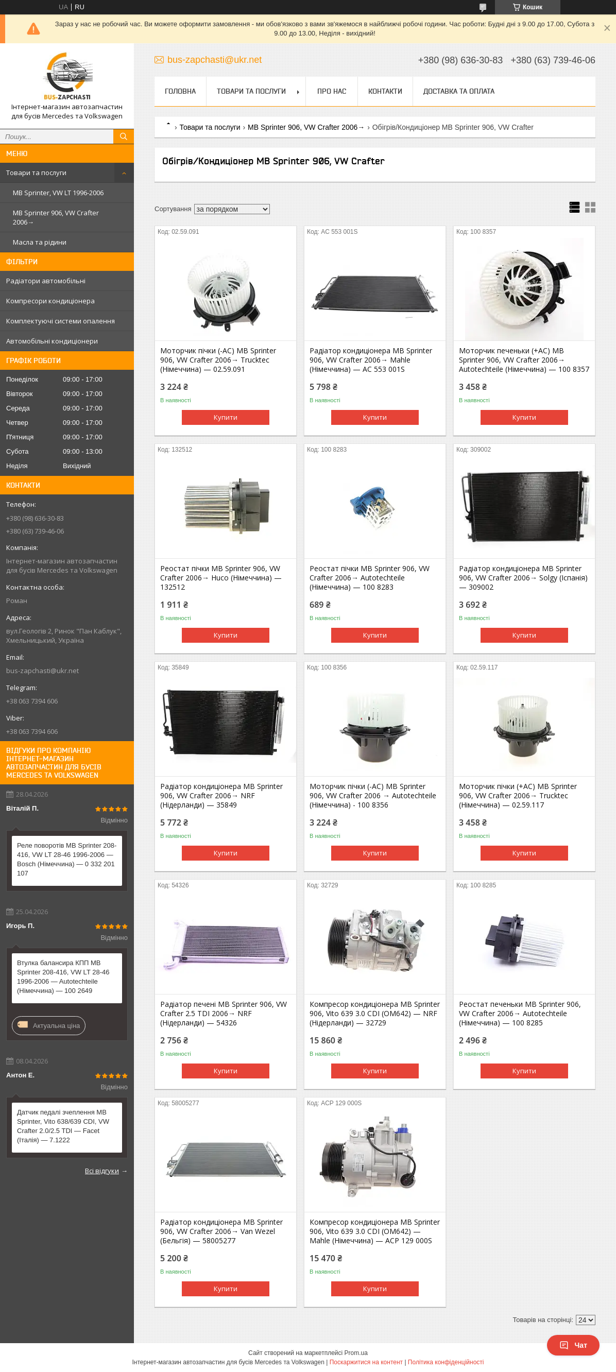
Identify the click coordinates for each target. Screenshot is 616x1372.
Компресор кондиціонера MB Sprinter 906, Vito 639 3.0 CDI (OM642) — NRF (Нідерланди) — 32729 (375, 1013)
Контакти (385, 91)
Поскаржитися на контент (366, 1362)
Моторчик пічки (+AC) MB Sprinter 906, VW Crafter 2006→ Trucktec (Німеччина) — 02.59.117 (518, 796)
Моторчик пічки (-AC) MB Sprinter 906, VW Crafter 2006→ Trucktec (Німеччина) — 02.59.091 (218, 360)
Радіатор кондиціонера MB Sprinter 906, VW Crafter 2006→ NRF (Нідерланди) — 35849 (221, 796)
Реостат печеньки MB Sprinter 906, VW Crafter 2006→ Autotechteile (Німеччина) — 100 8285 (520, 1013)
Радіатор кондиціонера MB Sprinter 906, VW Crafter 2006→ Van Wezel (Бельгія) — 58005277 (221, 1231)
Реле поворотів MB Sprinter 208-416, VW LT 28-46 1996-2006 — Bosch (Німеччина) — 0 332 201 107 (66, 859)
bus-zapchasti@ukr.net (42, 670)
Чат (573, 1345)
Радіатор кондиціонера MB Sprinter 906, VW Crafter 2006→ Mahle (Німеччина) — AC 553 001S (371, 360)
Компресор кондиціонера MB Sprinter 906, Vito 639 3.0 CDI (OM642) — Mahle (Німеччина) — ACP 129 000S (375, 1231)
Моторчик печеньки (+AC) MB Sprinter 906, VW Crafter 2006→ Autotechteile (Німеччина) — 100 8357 (524, 360)
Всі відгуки (102, 1170)
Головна (180, 91)
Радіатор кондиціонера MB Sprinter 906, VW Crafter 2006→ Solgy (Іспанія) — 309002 (523, 578)
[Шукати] (123, 136)
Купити (225, 417)
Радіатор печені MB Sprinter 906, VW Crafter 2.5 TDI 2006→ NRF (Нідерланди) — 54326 (223, 1013)
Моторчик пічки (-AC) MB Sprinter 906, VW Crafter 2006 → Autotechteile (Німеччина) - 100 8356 (373, 796)
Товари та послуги (36, 172)
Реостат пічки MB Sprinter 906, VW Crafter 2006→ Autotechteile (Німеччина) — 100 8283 (370, 578)
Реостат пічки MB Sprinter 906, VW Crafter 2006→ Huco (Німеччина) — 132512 (221, 578)
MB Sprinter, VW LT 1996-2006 (58, 192)
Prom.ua (356, 1353)
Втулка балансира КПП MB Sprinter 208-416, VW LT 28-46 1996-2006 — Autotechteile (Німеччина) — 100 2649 (63, 976)
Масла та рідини (39, 242)
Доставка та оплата (458, 91)
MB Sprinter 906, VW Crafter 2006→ (56, 217)
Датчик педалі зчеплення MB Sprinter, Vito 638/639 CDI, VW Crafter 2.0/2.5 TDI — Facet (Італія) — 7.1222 (63, 1126)
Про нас (331, 91)
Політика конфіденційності (446, 1362)
